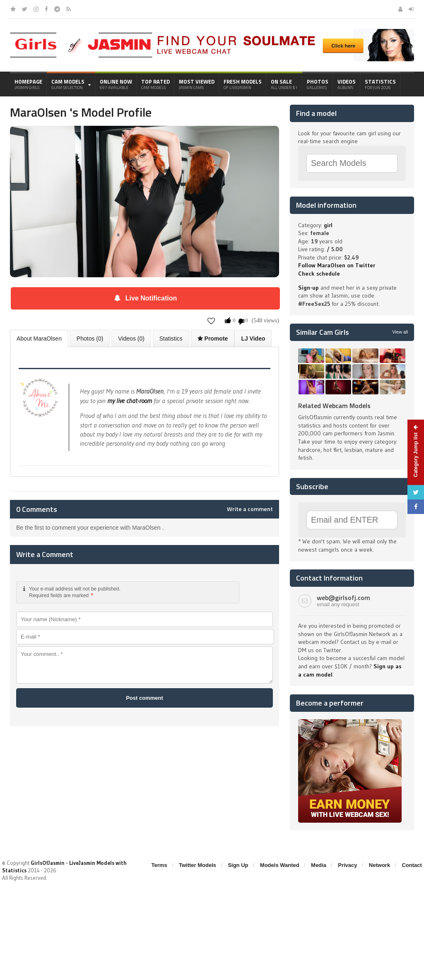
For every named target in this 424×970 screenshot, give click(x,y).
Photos (317, 84)
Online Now (116, 84)
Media (318, 865)
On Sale (284, 84)
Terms (159, 865)
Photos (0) (90, 338)
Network (379, 865)
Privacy (347, 865)
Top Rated (155, 84)
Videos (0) (131, 338)
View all (400, 331)
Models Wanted (279, 865)
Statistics (380, 84)
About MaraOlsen (39, 338)
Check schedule (319, 273)
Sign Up (238, 865)
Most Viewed (196, 84)
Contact (412, 865)
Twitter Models (197, 865)
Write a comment (250, 509)
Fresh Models (243, 84)
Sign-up (308, 287)
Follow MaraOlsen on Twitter (336, 265)
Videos (346, 84)
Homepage (28, 84)
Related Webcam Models (334, 406)
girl (328, 225)
